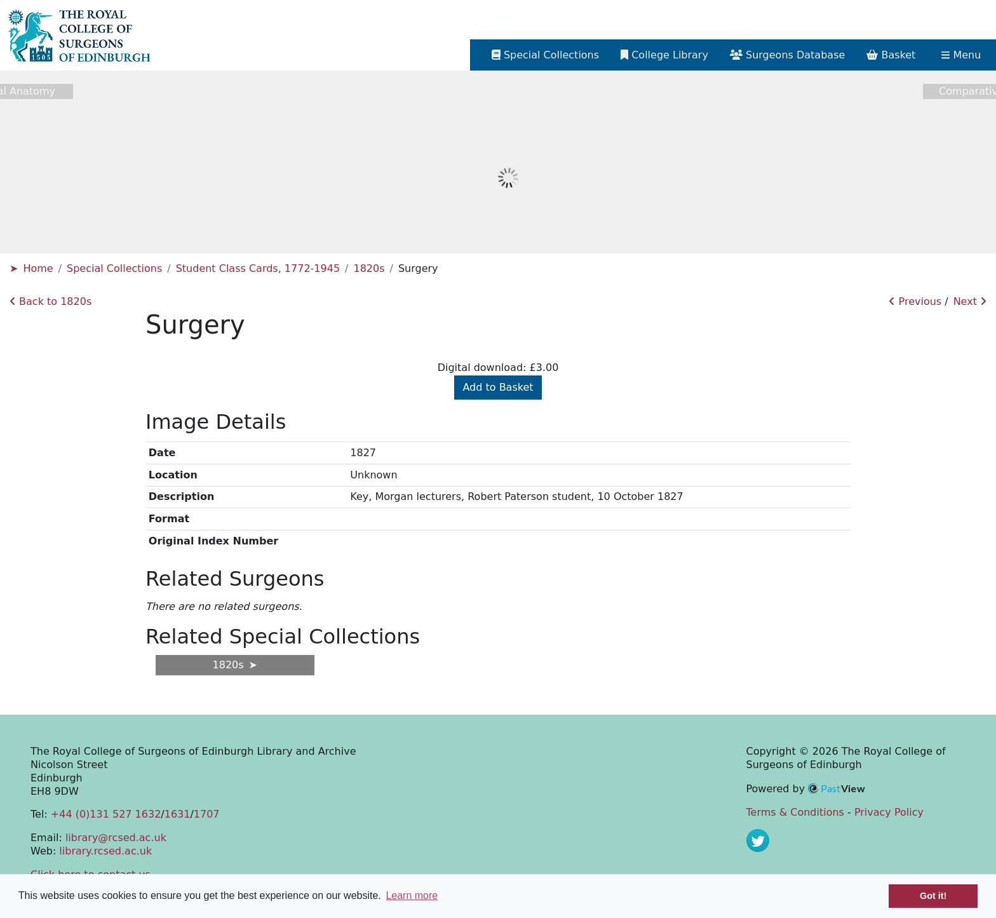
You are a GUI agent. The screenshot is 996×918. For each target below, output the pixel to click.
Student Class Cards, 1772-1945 (258, 268)
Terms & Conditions (795, 812)
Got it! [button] (933, 896)
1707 (207, 814)
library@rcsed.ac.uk (115, 838)
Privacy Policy (889, 812)
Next (969, 301)
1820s (368, 268)
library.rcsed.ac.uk (105, 851)
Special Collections (114, 268)
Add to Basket (497, 387)
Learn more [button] (412, 895)
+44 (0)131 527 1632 (106, 814)
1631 (178, 814)
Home (38, 268)
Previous (915, 301)
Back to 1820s (50, 301)
